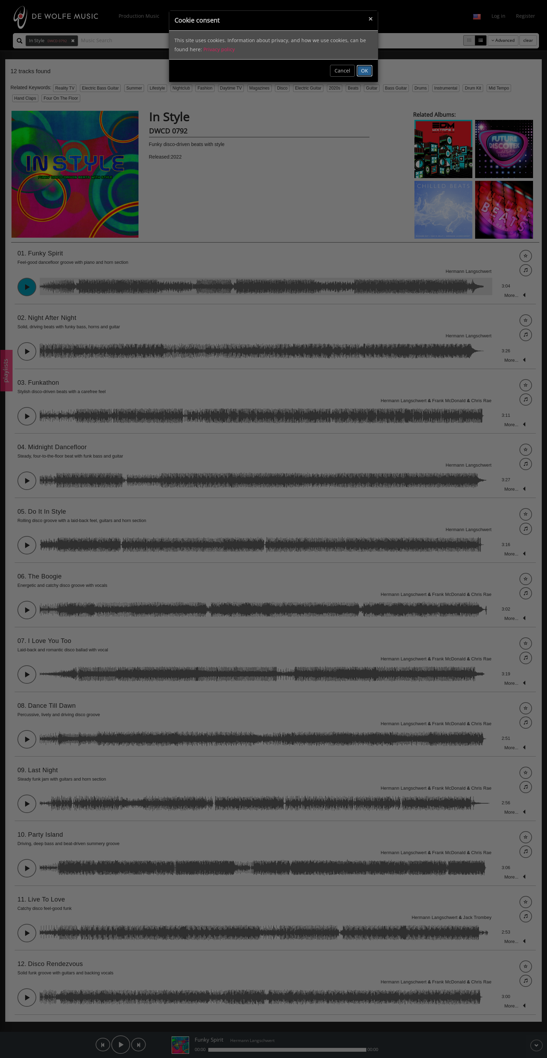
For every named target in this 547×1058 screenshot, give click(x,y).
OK (364, 70)
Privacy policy (219, 49)
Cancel (342, 70)
